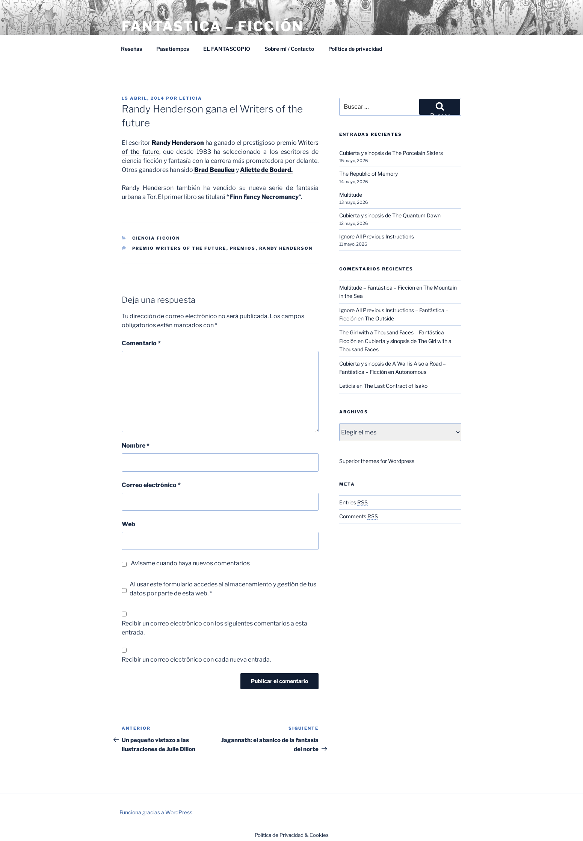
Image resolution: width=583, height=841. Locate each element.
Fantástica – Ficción (213, 26)
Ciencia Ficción (156, 238)
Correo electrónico (151, 485)
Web (128, 524)
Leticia (190, 98)
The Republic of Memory (368, 173)
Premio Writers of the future (179, 248)
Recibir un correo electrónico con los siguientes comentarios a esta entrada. (214, 628)
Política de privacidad (355, 49)
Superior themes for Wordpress (376, 461)
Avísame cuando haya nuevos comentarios (190, 563)
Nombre (136, 445)
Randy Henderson (286, 248)
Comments (358, 516)
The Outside (379, 318)
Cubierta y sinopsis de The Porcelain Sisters (391, 153)
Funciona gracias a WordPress (155, 812)
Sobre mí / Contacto (289, 49)
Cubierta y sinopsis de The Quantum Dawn (390, 215)
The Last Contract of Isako (395, 386)
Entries (353, 502)
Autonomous (410, 372)
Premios (243, 248)
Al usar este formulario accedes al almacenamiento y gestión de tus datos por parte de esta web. (223, 589)
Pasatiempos (172, 49)
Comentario (141, 343)
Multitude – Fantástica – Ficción (377, 287)
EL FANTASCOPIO (226, 49)
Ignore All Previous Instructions (376, 236)
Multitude (350, 194)
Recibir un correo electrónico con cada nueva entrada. (196, 659)
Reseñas (131, 49)
